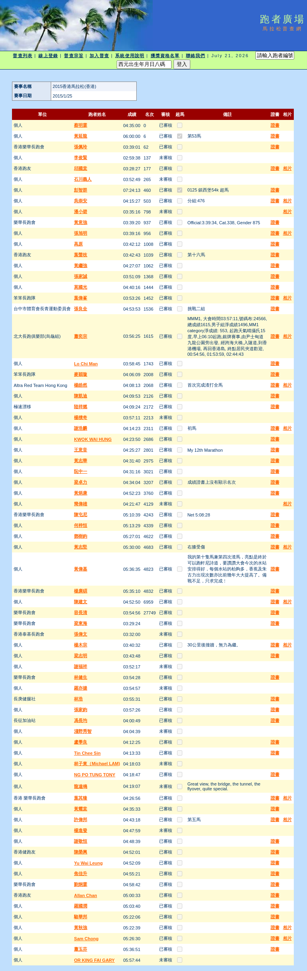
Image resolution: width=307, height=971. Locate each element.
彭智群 (80, 189)
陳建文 (80, 601)
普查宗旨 (73, 55)
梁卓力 (80, 482)
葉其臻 (80, 798)
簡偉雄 (80, 503)
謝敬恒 (80, 841)
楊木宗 (80, 644)
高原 (78, 243)
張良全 (80, 308)
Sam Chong (86, 938)
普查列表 (22, 55)
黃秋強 (80, 927)
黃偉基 (80, 568)
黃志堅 (80, 546)
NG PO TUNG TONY (94, 774)
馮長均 (80, 720)
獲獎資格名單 (165, 55)
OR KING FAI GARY (94, 960)
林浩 (78, 698)
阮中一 (80, 471)
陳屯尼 (80, 514)
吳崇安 (80, 200)
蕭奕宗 (80, 336)
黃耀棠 (80, 808)
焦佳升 (80, 873)
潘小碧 (80, 211)
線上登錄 (48, 55)
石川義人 (83, 179)
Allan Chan (85, 895)
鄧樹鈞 (80, 536)
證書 (275, 125)
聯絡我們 (195, 55)
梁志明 (80, 655)
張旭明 (80, 233)
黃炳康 (80, 492)
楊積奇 (80, 417)
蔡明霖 (80, 125)
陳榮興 (80, 851)
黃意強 (80, 222)
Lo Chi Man (86, 363)
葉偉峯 (80, 297)
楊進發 (80, 830)
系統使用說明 (129, 55)
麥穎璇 (80, 374)
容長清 (80, 612)
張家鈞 (80, 709)
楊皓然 (80, 385)
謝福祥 (80, 666)
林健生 (80, 677)
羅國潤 (80, 905)
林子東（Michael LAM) (97, 763)
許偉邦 (80, 819)
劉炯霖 (80, 884)
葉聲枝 (80, 254)
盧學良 (80, 742)
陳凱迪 (80, 395)
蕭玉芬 (80, 949)
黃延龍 (80, 136)
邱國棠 (80, 168)
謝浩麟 (80, 428)
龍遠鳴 (80, 786)
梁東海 (80, 623)
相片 (287, 168)
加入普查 (99, 55)
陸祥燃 (80, 406)
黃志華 (80, 460)
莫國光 (80, 287)
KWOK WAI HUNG (93, 439)
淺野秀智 (83, 731)
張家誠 (80, 276)
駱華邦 (80, 916)
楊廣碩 (80, 590)
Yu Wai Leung (88, 863)
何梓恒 (80, 525)
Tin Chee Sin (87, 753)
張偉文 (80, 634)
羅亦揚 (80, 688)
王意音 (80, 449)
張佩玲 (80, 146)
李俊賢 (80, 157)
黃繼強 (80, 265)
